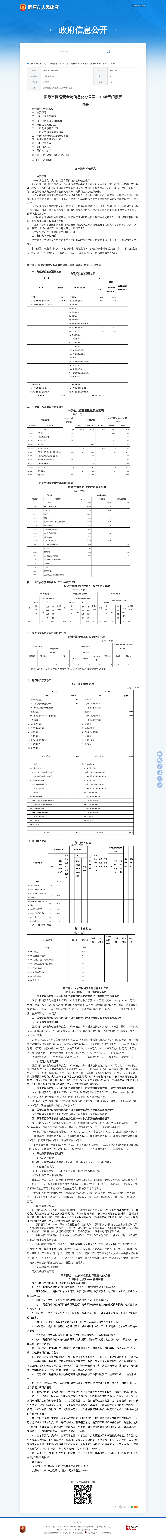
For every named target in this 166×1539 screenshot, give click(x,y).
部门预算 (102, 64)
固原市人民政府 (43, 7)
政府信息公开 (83, 30)
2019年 (113, 64)
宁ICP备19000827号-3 (52, 1533)
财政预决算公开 (89, 64)
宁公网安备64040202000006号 (98, 1533)
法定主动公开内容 (72, 64)
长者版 (142, 5)
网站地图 (77, 1522)
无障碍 (135, 5)
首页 (45, 64)
